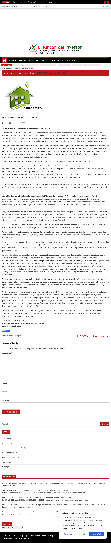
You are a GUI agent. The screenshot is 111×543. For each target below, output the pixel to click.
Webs (4, 467)
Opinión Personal (9, 457)
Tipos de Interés (8, 486)
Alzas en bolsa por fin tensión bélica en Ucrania (32, 2)
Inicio (28, 6)
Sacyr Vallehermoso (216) (24, 68)
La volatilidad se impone (12, 336)
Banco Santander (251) (92, 65)
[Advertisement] (55, 25)
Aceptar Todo (97, 534)
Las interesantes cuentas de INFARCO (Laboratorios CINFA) (28, 493)
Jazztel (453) (19, 65)
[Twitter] (107, 6)
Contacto (46, 6)
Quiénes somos (36, 6)
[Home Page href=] (4, 61)
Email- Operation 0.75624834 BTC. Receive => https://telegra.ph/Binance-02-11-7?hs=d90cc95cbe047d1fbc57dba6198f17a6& (52, 483)
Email (5, 391)
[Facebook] (104, 6)
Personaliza (68, 534)
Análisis (22, 60)
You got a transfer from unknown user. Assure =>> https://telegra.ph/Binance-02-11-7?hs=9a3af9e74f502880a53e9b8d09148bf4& (53, 512)
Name (5, 383)
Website (5, 400)
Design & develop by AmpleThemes (17, 538)
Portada (12, 60)
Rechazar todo (82, 534)
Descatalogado (8, 453)
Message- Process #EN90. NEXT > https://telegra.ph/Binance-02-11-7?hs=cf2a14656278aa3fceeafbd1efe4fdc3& (46, 505)
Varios (4, 462)
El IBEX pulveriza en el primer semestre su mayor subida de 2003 (65, 500)
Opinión (44, 60)
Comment (7, 353)
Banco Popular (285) (48, 65)
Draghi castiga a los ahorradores (15, 514)
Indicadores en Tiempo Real (62, 60)
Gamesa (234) (7, 68)
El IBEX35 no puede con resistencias (93, 336)
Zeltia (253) (77, 65)
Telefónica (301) (32, 65)
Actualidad (33, 60)
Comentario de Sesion (11, 448)
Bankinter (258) (65, 65)
